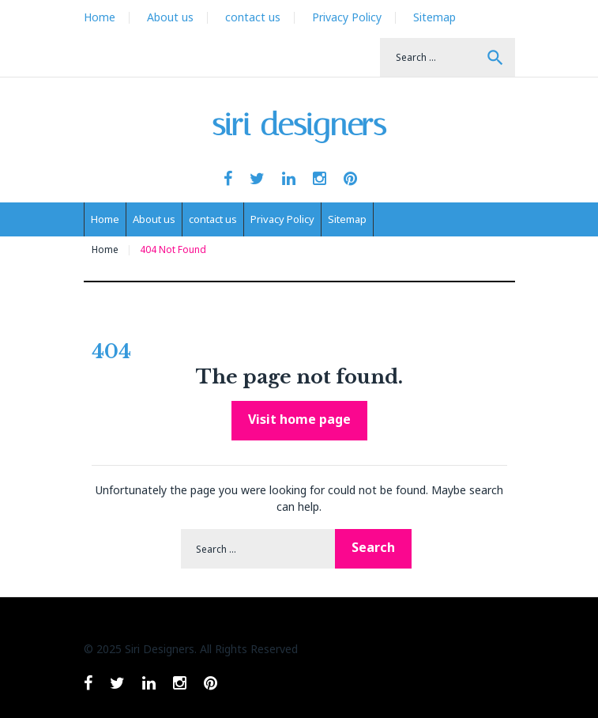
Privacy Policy (347, 17)
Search (495, 57)
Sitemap (434, 17)
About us (170, 17)
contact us (252, 17)
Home (99, 17)
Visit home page (299, 419)
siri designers (299, 124)
